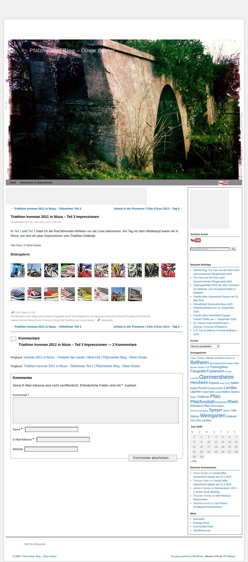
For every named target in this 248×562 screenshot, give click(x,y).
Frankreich (120, 316)
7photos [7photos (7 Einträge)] (201, 358)
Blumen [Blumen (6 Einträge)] (193, 367)
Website (18, 453)
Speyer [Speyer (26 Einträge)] (215, 410)
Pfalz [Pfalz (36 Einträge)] (215, 396)
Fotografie (58, 316)
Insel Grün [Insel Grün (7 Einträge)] (225, 383)
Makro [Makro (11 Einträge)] (226, 391)
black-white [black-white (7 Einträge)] (233, 363)
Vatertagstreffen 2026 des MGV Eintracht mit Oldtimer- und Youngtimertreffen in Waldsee (216, 289)
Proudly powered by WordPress (187, 556)
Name (18, 434)
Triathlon (69, 320)
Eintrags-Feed (201, 522)
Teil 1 (17, 231)
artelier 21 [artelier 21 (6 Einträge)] (230, 358)
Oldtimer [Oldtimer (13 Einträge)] (203, 396)
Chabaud (108, 316)
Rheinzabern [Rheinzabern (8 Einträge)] (217, 406)
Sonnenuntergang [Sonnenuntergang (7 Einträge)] (199, 410)
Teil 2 (31, 231)
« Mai (193, 461)
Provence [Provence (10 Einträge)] (221, 402)
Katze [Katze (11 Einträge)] (194, 388)
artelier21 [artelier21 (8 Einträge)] (220, 358)
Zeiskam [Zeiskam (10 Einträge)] (231, 416)
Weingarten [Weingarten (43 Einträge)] (213, 415)
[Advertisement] (124, 9)
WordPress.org (201, 530)
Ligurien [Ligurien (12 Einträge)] (195, 391)
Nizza (31, 320)
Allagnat (98, 316)
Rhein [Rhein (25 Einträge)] (232, 401)
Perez (38, 320)
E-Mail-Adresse (24, 444)
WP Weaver (229, 556)
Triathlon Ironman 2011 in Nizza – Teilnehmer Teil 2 (46, 208)
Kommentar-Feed (203, 526)
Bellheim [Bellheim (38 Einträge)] (199, 362)
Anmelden (199, 518)
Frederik (131, 316)
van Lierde (81, 320)
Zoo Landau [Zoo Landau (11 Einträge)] (203, 420)
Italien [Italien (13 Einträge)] (235, 383)
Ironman (22, 320)
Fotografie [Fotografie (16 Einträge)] (198, 371)
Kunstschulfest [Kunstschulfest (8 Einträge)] (215, 388)
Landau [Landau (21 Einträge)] (230, 388)
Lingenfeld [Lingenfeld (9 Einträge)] (208, 391)
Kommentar (21, 395)
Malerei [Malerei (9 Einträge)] (235, 391)
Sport (68, 316)
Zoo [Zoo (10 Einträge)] (192, 420)
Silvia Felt (58, 320)
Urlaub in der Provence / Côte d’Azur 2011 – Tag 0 (148, 208)
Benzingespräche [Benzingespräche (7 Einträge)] (218, 363)
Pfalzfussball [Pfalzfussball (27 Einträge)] (202, 401)
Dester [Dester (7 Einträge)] (201, 367)
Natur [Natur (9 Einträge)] (193, 397)
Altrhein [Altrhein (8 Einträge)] (210, 358)
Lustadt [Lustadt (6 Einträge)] (218, 392)
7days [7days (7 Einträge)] (193, 358)
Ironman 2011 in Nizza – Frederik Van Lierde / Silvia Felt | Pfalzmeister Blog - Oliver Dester (85, 357)
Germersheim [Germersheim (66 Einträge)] (216, 377)
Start (13, 182)
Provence (47, 320)
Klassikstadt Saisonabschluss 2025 (213, 304)
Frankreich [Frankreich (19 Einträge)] (215, 371)
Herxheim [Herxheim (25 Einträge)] (199, 382)
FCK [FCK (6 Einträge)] (207, 367)
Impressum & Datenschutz (36, 182)
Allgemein (37, 316)
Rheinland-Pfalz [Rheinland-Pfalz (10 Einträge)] (200, 405)
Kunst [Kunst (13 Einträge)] (202, 388)
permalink (107, 320)
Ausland (47, 316)
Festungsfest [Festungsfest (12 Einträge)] (218, 367)
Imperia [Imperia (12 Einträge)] (214, 383)
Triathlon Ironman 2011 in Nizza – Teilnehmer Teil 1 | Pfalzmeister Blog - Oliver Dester (82, 366)
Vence (90, 320)
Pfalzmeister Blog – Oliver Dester (72, 50)
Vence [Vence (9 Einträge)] (226, 410)
